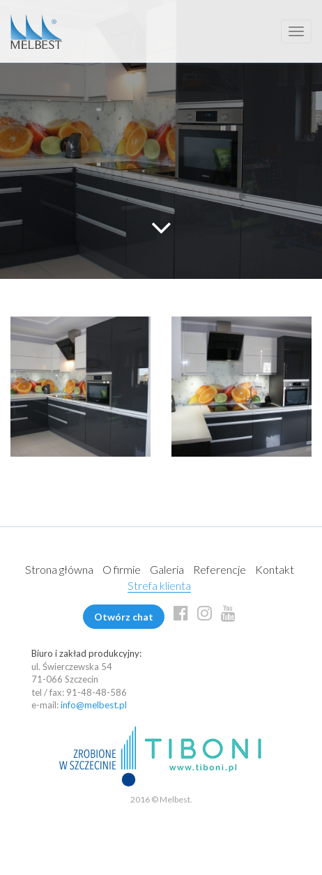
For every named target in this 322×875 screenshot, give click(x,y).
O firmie (121, 569)
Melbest (36, 31)
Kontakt (274, 569)
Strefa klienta (159, 585)
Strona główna (59, 569)
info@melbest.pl (94, 704)
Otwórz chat (123, 617)
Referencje (219, 569)
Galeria (167, 569)
